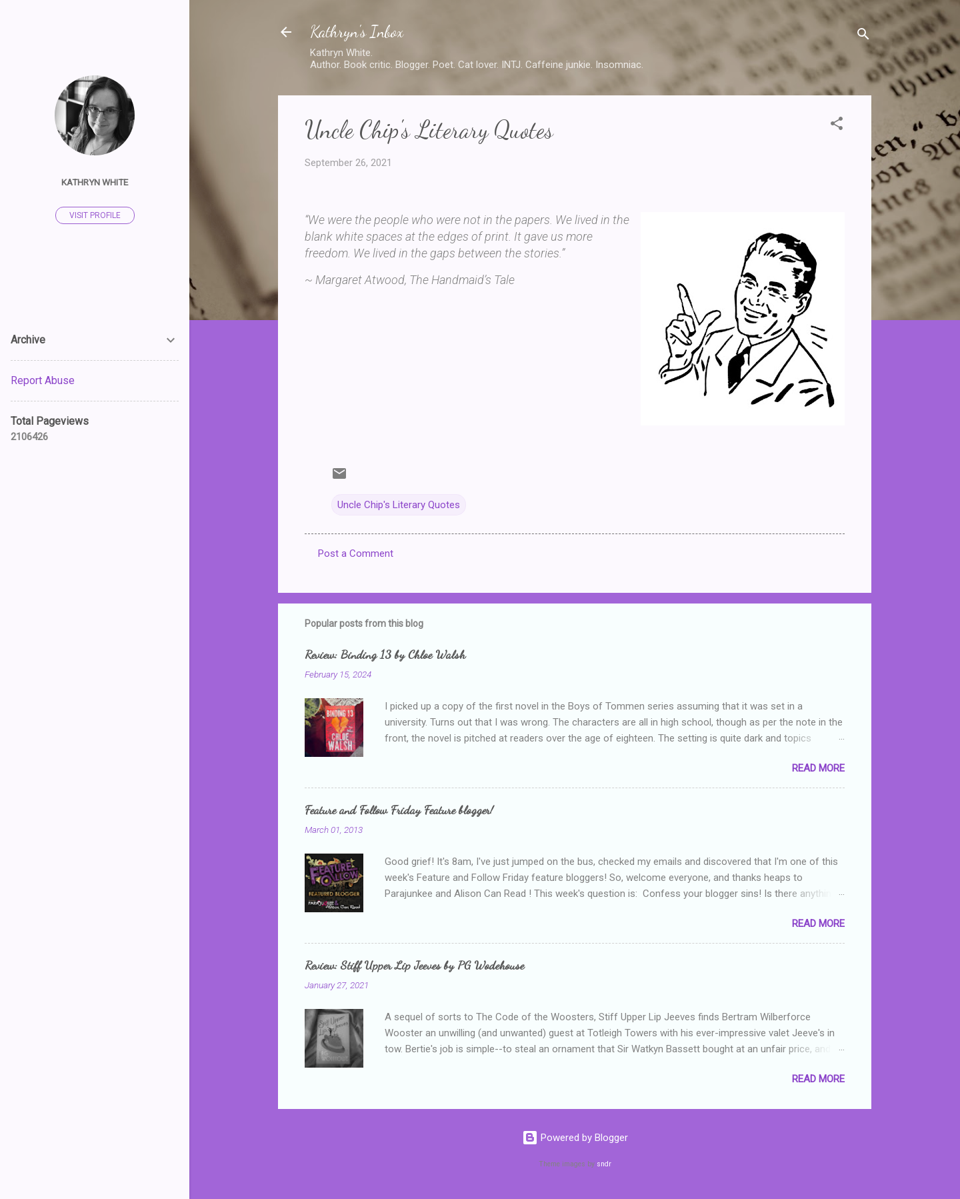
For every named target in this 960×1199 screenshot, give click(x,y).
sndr (604, 1164)
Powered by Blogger (575, 1138)
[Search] (863, 36)
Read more (818, 768)
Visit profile (95, 215)
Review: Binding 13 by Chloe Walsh (385, 654)
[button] (837, 125)
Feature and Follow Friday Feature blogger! (399, 809)
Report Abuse (43, 380)
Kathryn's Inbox (356, 31)
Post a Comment (355, 553)
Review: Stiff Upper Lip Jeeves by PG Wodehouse (414, 965)
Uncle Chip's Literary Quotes (398, 505)
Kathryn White (94, 182)
